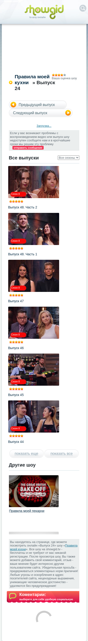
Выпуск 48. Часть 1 (22, 254)
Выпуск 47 (16, 301)
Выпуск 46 (16, 348)
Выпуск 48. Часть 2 (22, 207)
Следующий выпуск (30, 113)
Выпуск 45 (16, 395)
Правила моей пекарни (27, 511)
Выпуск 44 (16, 442)
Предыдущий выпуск (37, 105)
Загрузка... (44, 126)
